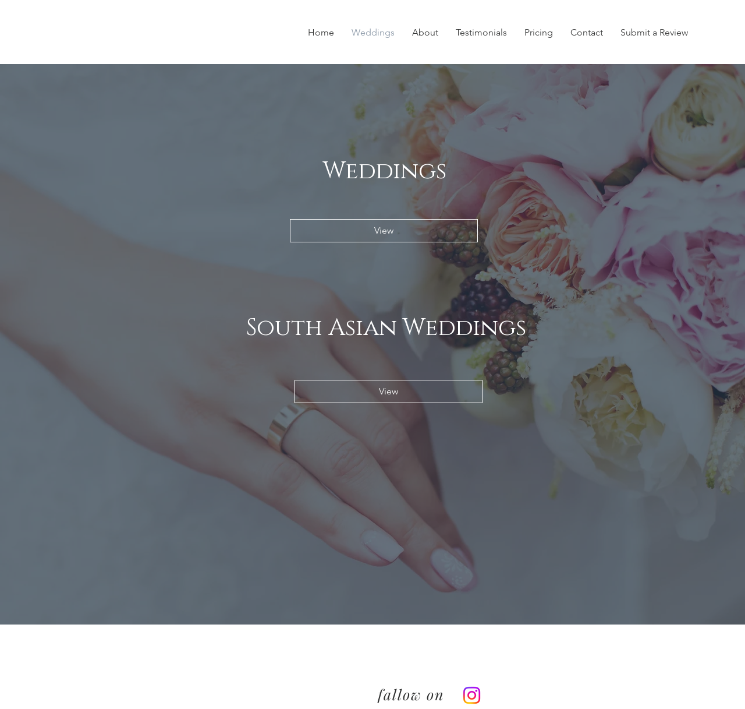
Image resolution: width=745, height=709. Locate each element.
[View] (384, 230)
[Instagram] (471, 695)
